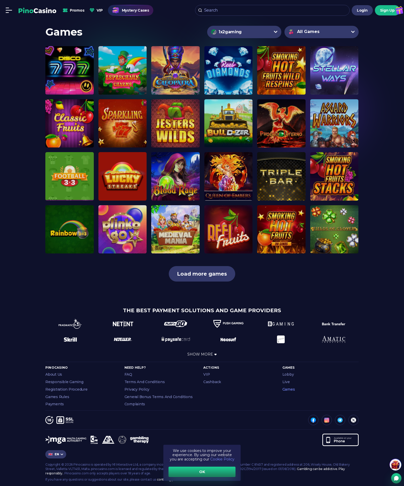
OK (202, 471)
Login (362, 10)
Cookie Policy (222, 459)
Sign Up (387, 10)
